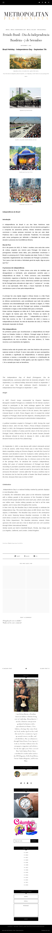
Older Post (44, 668)
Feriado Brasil (41, 29)
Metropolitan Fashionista (14, 930)
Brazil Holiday (31, 29)
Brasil (8, 29)
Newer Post (7, 668)
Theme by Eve (45, 930)
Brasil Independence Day (18, 29)
